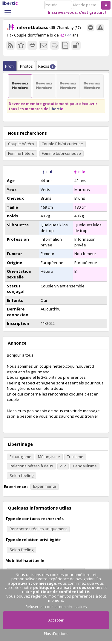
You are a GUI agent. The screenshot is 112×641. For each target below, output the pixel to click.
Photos (26, 66)
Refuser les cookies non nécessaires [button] (56, 606)
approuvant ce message (32, 583)
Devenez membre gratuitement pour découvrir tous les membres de (53, 106)
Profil (10, 66)
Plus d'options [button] (56, 633)
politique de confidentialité (61, 591)
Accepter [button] (56, 620)
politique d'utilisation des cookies (67, 587)
